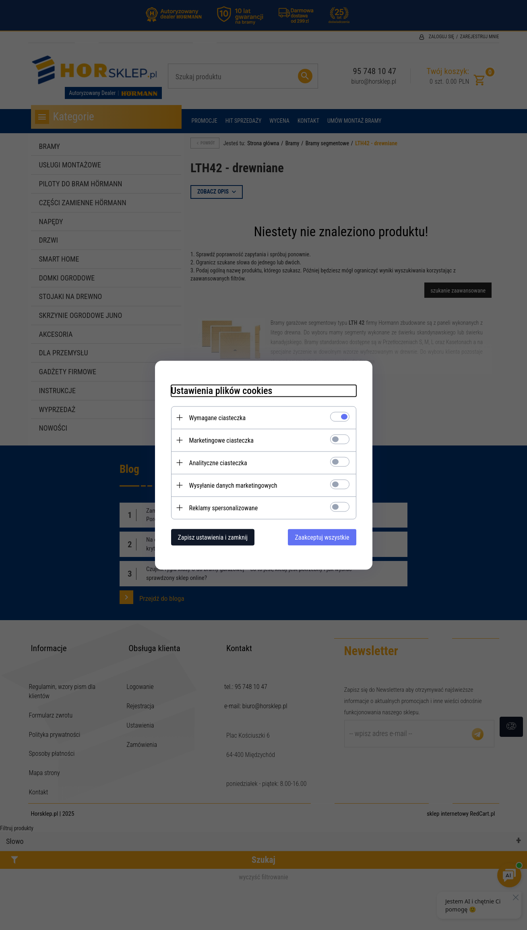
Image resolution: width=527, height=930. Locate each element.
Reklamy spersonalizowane (223, 507)
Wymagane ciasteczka (217, 417)
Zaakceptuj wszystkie (322, 537)
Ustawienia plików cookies (222, 390)
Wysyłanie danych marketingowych (233, 485)
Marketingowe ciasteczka (221, 440)
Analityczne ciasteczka (218, 462)
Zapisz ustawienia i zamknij (213, 537)
